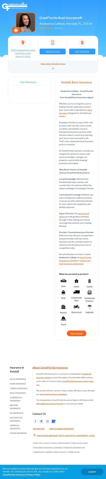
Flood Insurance (18, 433)
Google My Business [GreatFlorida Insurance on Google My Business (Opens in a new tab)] (53, 421)
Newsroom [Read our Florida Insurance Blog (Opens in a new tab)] (38, 429)
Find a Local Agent (80, 443)
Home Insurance (18, 383)
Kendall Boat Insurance (76, 82)
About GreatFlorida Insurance (50, 367)
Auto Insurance (18, 379)
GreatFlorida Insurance (61, 429)
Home (35, 443)
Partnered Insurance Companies (48, 447)
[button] (53, 67)
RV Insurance (16, 413)
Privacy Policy (60, 452)
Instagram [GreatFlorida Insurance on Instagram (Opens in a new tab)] (47, 421)
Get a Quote (77, 333)
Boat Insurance (18, 393)
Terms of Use (74, 452)
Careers (48, 452)
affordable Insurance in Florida (49, 404)
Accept (92, 472)
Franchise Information (74, 447)
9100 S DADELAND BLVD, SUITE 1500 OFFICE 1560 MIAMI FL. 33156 (64, 435)
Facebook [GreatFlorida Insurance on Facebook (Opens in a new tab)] (35, 421)
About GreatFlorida (61, 443)
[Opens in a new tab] (23, 48)
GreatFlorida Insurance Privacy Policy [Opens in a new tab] (21, 475)
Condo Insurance (19, 388)
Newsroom (39, 452)
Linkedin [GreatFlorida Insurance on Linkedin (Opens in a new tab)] (41, 421)
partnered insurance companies (53, 394)
